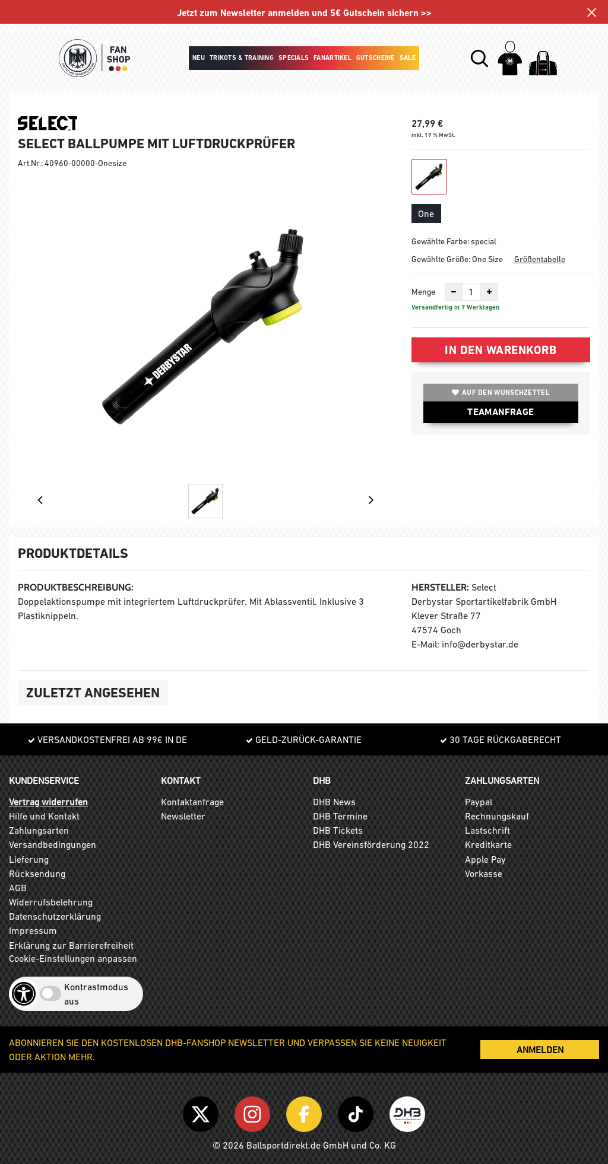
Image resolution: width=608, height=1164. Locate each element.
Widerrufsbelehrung (51, 902)
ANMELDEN (540, 1049)
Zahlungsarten (39, 830)
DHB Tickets (338, 830)
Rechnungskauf (497, 816)
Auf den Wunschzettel (501, 392)
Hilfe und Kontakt (44, 816)
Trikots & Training (242, 58)
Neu (198, 58)
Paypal (478, 801)
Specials (293, 58)
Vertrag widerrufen (48, 801)
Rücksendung (37, 873)
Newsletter (183, 816)
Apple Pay (485, 859)
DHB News (334, 801)
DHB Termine (340, 816)
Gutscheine (375, 58)
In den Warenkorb (500, 350)
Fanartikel (333, 58)
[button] (479, 58)
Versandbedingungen (52, 844)
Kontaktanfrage (192, 801)
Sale (408, 58)
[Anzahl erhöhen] (489, 292)
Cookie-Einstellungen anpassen (73, 958)
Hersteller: (440, 587)
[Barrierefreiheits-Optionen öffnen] (24, 994)
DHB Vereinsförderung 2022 (371, 844)
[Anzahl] (471, 292)
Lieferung (29, 859)
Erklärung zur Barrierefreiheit (71, 945)
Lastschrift (487, 830)
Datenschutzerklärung (55, 916)
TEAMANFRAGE (500, 411)
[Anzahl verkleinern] (454, 292)
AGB (18, 887)
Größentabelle (539, 259)
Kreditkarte (488, 844)
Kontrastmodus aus (96, 993)
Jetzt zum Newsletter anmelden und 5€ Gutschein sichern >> (304, 12)
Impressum (33, 930)
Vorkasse (483, 873)
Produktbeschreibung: (76, 587)
